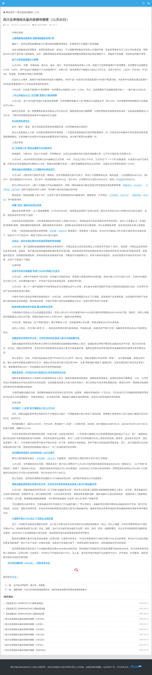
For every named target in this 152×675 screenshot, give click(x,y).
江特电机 (113, 195)
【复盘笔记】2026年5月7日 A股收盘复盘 (24, 603)
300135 (51, 458)
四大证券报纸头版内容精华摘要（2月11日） (25, 634)
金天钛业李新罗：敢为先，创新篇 (29, 585)
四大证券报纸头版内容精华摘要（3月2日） (25, 645)
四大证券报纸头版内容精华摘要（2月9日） (25, 624)
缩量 (121, 179)
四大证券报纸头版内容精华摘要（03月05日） (26, 650)
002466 (15, 189)
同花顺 (53, 231)
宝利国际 (40, 458)
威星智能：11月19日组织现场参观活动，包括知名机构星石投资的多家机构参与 (50, 589)
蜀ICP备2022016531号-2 (20, 667)
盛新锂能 (136, 195)
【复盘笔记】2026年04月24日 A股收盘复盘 (25, 608)
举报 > (15, 577)
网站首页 (10, 12)
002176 (124, 195)
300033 (62, 231)
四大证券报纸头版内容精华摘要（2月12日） (25, 640)
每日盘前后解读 (25, 12)
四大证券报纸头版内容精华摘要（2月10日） (25, 629)
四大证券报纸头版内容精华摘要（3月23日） (25, 619)
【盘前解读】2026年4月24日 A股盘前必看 (24, 614)
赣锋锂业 (127, 185)
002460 (137, 185)
